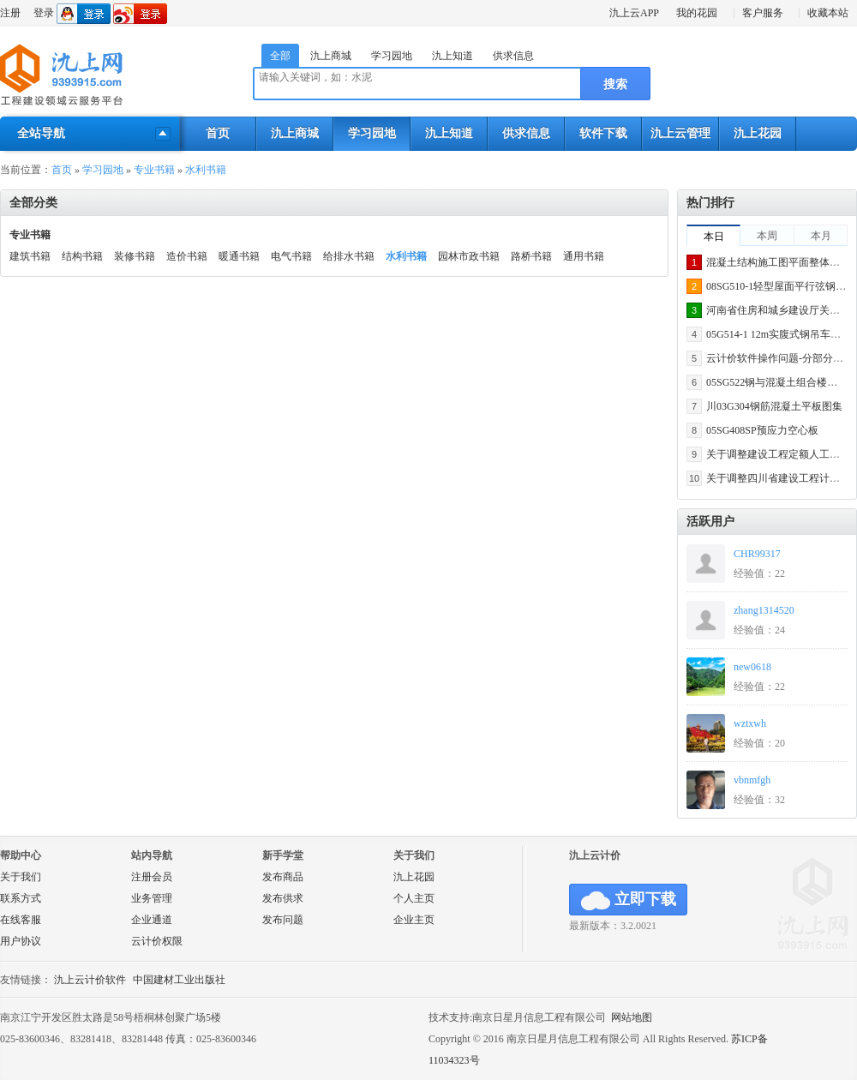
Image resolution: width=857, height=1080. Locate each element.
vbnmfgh (752, 780)
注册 (10, 13)
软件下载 (603, 133)
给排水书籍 (349, 256)
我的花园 (696, 13)
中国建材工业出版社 (179, 980)
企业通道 (151, 920)
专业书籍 (154, 170)
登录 (43, 13)
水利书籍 (205, 170)
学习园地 (391, 56)
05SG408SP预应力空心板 (762, 430)
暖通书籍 (239, 256)
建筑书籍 (30, 256)
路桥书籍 (531, 256)
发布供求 (282, 898)
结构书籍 (82, 256)
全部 (280, 56)
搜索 (615, 84)
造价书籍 (186, 256)
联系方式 (20, 898)
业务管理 (151, 898)
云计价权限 (157, 941)
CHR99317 (757, 554)
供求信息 (513, 56)
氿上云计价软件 (90, 980)
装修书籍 (134, 256)
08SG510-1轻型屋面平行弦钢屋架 (781, 286)
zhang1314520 (764, 610)
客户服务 (762, 13)
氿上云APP (634, 13)
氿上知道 (452, 56)
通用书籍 (583, 256)
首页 (218, 133)
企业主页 (413, 920)
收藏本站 (827, 13)
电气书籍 (291, 256)
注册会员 (151, 877)
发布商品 (282, 877)
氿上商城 (330, 56)
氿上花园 (758, 133)
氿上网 (62, 76)
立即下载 (628, 900)
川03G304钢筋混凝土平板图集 (774, 406)
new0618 (752, 667)
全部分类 (33, 202)
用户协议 (20, 941)
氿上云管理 (680, 133)
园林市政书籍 (469, 256)
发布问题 (282, 920)
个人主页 (413, 898)
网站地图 (631, 1017)
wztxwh (750, 723)
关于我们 (20, 877)
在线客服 (20, 920)
